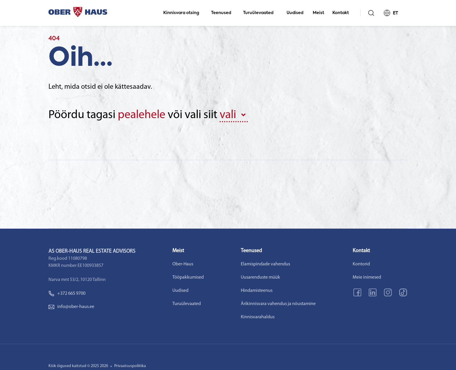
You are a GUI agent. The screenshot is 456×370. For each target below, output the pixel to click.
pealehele (141, 115)
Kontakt (343, 13)
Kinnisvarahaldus (258, 317)
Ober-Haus (182, 264)
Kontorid (361, 264)
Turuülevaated (260, 13)
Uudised (295, 13)
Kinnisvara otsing (183, 13)
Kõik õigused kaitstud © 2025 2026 (78, 366)
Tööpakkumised (188, 277)
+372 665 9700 (66, 294)
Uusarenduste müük (260, 277)
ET (393, 13)
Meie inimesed (367, 277)
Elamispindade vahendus (265, 264)
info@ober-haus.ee (71, 307)
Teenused (223, 13)
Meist (318, 13)
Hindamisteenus (256, 290)
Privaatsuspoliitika (130, 366)
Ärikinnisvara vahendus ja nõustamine (278, 304)
